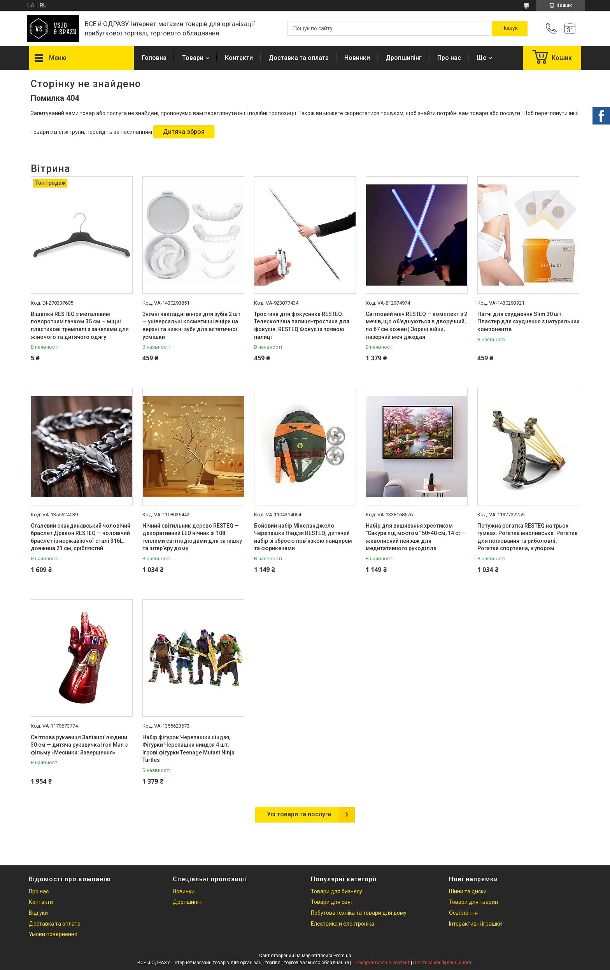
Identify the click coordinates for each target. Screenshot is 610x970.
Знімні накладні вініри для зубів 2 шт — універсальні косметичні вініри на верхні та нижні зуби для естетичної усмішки (191, 325)
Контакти (239, 57)
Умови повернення (53, 934)
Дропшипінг (404, 57)
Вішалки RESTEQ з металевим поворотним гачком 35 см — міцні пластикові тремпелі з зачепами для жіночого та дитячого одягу (80, 325)
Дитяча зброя (184, 131)
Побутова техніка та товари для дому (359, 913)
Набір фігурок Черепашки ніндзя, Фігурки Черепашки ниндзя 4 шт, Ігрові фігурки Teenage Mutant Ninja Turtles (188, 748)
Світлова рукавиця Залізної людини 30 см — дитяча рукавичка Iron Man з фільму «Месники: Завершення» (79, 745)
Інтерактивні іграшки (475, 924)
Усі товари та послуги (299, 814)
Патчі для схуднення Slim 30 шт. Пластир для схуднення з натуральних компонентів (528, 321)
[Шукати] (510, 28)
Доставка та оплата (298, 57)
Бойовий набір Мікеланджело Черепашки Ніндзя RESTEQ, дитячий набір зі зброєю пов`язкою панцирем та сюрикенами (303, 537)
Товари (192, 57)
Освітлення (463, 913)
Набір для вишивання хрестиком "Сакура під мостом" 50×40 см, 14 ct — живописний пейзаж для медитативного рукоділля (415, 537)
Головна (154, 57)
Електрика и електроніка (342, 924)
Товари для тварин (473, 902)
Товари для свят (332, 902)
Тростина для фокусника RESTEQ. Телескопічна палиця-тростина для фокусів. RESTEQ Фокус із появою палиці (301, 325)
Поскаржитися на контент (381, 962)
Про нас (449, 57)
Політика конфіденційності (443, 962)
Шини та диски (468, 891)
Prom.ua (342, 955)
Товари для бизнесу (336, 891)
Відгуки (38, 913)
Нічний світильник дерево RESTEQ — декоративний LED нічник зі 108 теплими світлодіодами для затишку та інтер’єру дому (192, 537)
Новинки (357, 57)
